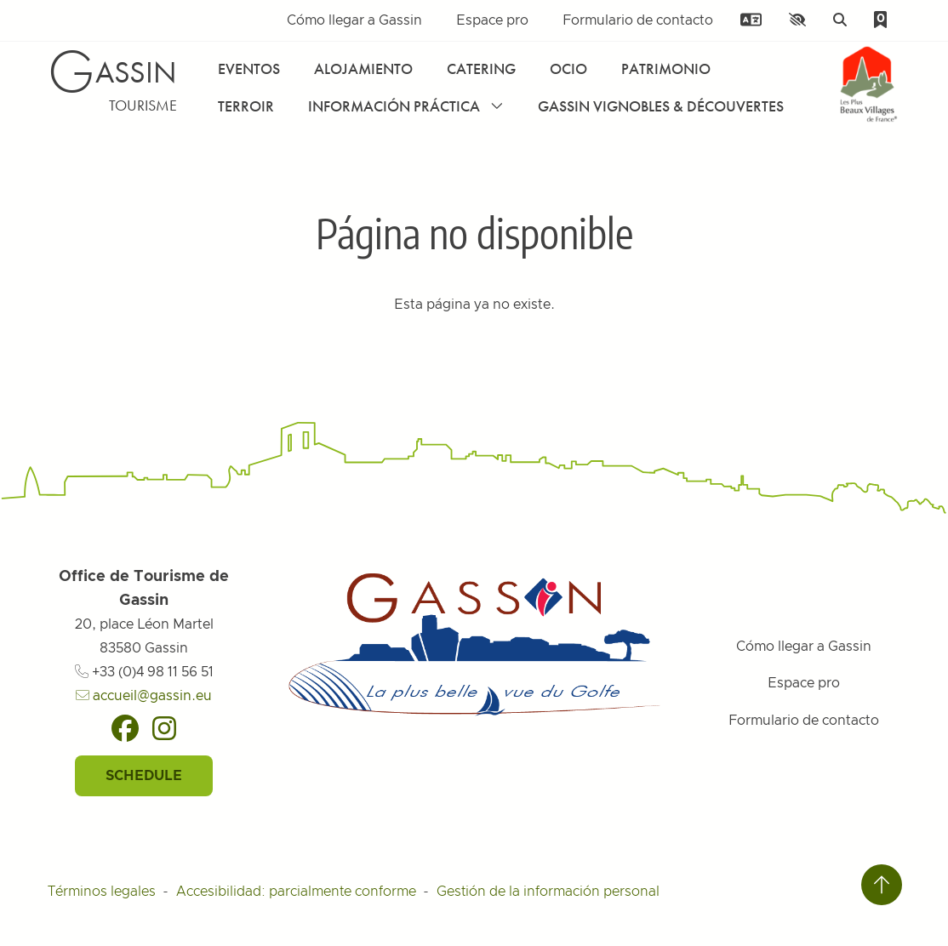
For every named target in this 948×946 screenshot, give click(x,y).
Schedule (144, 776)
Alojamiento (363, 68)
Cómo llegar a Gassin (354, 20)
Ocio (568, 68)
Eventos (249, 68)
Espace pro (492, 20)
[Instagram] (164, 728)
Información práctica (406, 106)
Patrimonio (666, 68)
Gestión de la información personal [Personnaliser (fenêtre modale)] (548, 891)
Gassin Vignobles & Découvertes (661, 106)
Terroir (246, 106)
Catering (481, 68)
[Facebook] (125, 728)
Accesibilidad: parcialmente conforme (296, 891)
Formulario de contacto (638, 20)
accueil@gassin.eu (144, 696)
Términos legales (102, 891)
